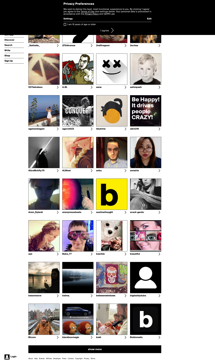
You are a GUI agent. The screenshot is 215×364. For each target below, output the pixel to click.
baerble (100, 254)
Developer (57, 359)
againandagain (36, 129)
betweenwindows (105, 296)
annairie (134, 170)
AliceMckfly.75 (36, 170)
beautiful (135, 254)
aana (99, 87)
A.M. (64, 87)
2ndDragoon (103, 45)
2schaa (134, 45)
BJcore (32, 337)
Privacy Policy (92, 14)
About (30, 359)
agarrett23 (68, 129)
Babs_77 (67, 254)
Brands (42, 359)
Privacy (86, 359)
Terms (93, 359)
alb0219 (134, 129)
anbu (99, 170)
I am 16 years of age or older (81, 24)
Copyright (79, 359)
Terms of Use (88, 11)
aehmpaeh (136, 87)
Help (36, 359)
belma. (66, 296)
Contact (71, 359)
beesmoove (34, 296)
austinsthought (104, 212)
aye (30, 254)
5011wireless (35, 87)
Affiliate (49, 359)
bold (98, 337)
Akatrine (101, 129)
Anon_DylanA (35, 212)
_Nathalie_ (34, 45)
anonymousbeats (71, 212)
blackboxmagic (70, 337)
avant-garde (137, 212)
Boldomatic (136, 337)
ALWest (66, 170)
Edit (149, 19)
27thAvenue (68, 45)
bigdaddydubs (138, 296)
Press (64, 359)
